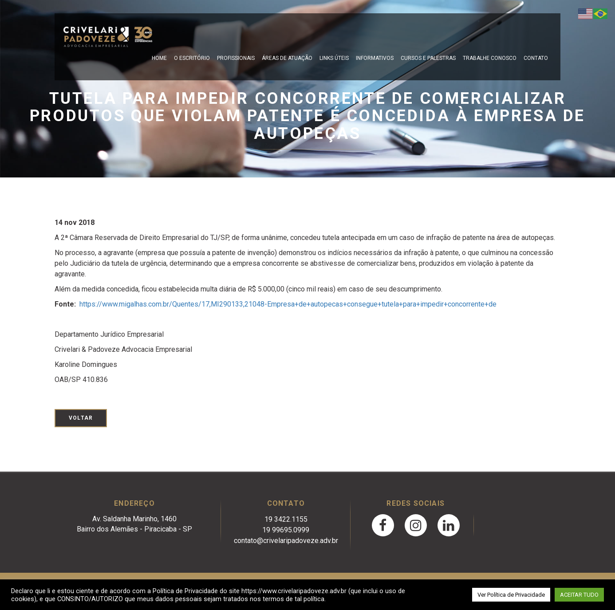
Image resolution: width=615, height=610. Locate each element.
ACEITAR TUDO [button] (579, 594)
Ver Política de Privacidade (511, 594)
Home (159, 58)
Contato (536, 58)
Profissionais (236, 58)
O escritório (192, 58)
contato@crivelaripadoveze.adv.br (286, 540)
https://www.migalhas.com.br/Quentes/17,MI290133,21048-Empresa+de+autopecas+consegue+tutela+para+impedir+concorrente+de (288, 304)
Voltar (81, 418)
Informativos (375, 58)
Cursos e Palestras (428, 58)
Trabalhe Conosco (489, 58)
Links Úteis (334, 58)
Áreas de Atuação (287, 58)
